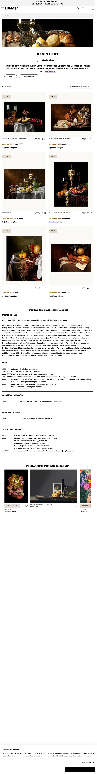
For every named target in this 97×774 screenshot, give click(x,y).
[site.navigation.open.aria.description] (2, 8)
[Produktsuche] (47, 15)
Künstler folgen (48, 60)
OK (80, 769)
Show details (86, 762)
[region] (47, 492)
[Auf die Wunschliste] (45, 139)
